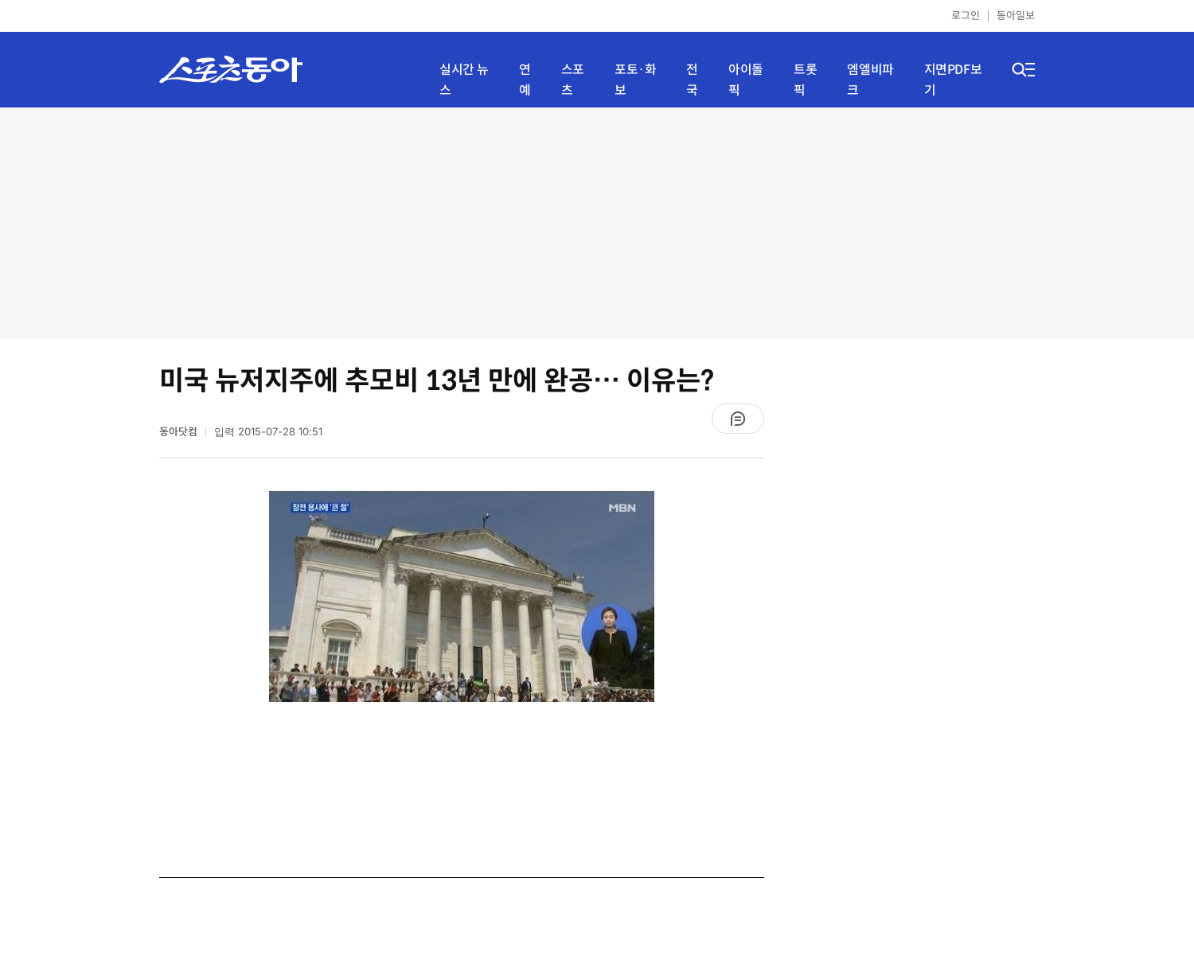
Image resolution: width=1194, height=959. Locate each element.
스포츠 (572, 80)
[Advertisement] (597, 222)
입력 (268, 432)
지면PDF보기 (953, 80)
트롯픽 (805, 80)
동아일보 (1016, 15)
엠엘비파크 (870, 80)
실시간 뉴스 (464, 80)
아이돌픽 (745, 80)
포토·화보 (635, 80)
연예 (525, 80)
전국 (692, 80)
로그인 (965, 15)
